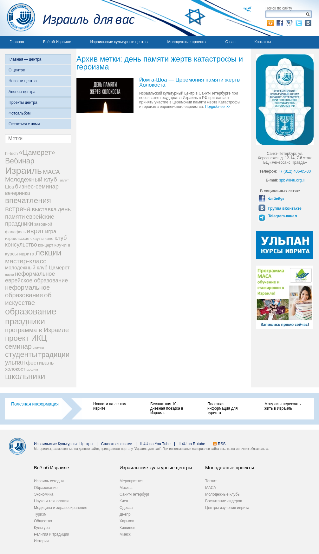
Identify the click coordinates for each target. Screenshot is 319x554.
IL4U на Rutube (192, 444)
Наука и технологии (51, 501)
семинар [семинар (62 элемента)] (18, 346)
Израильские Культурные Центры (63, 444)
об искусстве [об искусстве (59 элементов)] (28, 298)
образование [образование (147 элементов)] (30, 311)
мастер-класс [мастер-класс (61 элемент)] (25, 261)
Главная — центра (25, 59)
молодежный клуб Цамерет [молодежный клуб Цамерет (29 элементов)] (37, 267)
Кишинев (127, 527)
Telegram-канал (282, 216)
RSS (222, 444)
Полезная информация (35, 403)
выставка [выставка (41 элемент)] (44, 209)
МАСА (210, 487)
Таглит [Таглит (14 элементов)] (63, 180)
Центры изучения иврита (227, 507)
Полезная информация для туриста (222, 408)
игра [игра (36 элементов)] (50, 231)
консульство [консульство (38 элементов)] (21, 244)
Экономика (43, 494)
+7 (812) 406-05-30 (294, 171)
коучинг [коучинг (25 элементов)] (62, 244)
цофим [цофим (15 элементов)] (32, 369)
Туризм (40, 514)
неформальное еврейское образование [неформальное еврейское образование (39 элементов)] (36, 277)
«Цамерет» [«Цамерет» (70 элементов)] (37, 152)
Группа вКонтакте (284, 208)
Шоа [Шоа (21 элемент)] (9, 187)
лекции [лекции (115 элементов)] (48, 252)
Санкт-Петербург (134, 494)
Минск (125, 534)
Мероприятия (131, 481)
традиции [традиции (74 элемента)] (54, 355)
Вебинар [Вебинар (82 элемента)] (19, 161)
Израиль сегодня (49, 481)
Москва (126, 487)
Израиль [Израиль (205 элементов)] (23, 170)
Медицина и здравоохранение (60, 507)
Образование (45, 487)
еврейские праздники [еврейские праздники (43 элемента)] (29, 220)
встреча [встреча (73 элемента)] (18, 209)
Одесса (126, 507)
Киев (124, 501)
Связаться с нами (24, 124)
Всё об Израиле (57, 42)
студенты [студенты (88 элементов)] (21, 354)
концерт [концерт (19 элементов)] (45, 245)
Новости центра (23, 81)
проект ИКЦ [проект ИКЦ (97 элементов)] (26, 338)
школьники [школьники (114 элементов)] (25, 376)
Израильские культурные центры (119, 42)
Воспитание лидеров (223, 501)
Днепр (125, 514)
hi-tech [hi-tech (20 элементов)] (11, 153)
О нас (230, 42)
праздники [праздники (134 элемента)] (25, 321)
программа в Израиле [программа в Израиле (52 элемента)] (37, 329)
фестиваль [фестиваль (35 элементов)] (40, 362)
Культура (42, 527)
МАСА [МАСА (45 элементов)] (51, 171)
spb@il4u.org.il (292, 180)
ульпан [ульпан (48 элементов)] (15, 362)
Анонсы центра (22, 91)
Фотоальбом (19, 113)
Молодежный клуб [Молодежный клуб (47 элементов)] (31, 179)
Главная (17, 42)
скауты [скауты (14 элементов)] (38, 347)
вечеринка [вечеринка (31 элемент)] (17, 193)
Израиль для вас (67, 18)
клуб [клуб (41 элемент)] (61, 238)
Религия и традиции (51, 534)
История (41, 541)
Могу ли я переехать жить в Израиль (282, 406)
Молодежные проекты (186, 42)
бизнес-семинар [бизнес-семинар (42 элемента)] (37, 186)
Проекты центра (23, 102)
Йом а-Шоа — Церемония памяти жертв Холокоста (189, 82)
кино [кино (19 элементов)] (49, 238)
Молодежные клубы (222, 494)
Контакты (262, 42)
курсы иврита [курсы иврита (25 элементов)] (19, 253)
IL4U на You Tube (155, 444)
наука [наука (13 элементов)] (9, 274)
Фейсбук (275, 199)
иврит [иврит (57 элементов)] (35, 230)
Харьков (127, 521)
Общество (43, 521)
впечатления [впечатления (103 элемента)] (28, 200)
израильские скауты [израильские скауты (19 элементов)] (24, 238)
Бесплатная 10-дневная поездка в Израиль (166, 408)
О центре (17, 70)
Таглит (211, 481)
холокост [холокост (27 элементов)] (15, 369)
